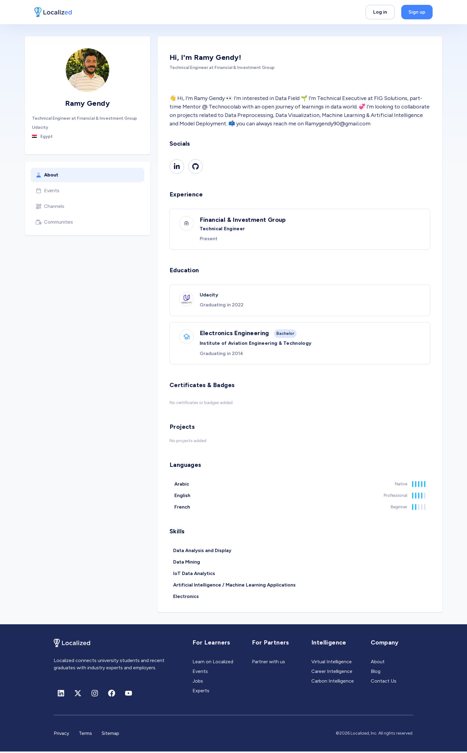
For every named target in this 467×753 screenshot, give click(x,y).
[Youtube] (128, 694)
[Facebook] (111, 694)
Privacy (61, 735)
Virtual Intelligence (331, 663)
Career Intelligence (331, 673)
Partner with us (268, 663)
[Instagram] (94, 694)
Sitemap (110, 735)
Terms (85, 735)
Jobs (197, 682)
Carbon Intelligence (332, 682)
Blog (375, 673)
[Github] (195, 166)
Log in (380, 12)
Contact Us (383, 682)
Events (47, 191)
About (47, 175)
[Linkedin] (177, 166)
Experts (200, 692)
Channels (50, 206)
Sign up (416, 12)
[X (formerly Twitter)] (78, 694)
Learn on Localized (212, 663)
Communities (54, 222)
